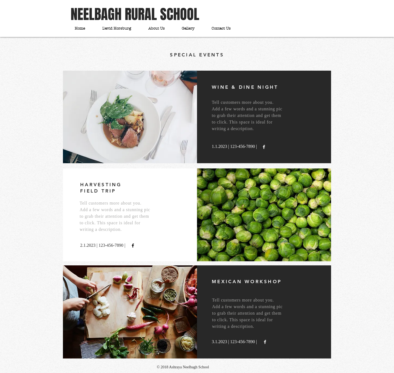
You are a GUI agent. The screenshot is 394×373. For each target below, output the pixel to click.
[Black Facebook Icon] (132, 245)
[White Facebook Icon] (263, 147)
